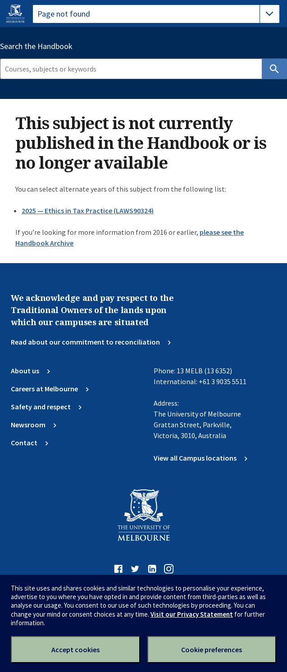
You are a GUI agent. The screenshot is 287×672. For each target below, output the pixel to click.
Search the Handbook (36, 46)
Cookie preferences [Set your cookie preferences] (211, 649)
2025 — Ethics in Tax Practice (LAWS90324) (88, 210)
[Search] (131, 68)
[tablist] (156, 14)
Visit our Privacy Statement (191, 614)
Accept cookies (75, 649)
